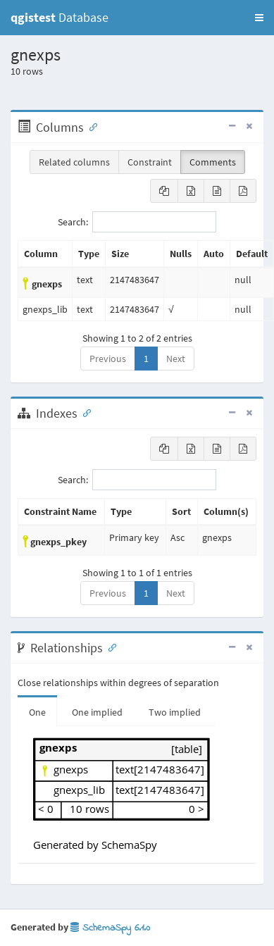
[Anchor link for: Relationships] (109, 646)
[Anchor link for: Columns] (90, 126)
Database (59, 17)
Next (175, 358)
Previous (107, 358)
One (37, 712)
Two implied (175, 712)
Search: (137, 221)
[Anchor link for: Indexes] (83, 412)
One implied (97, 712)
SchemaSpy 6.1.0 (110, 928)
